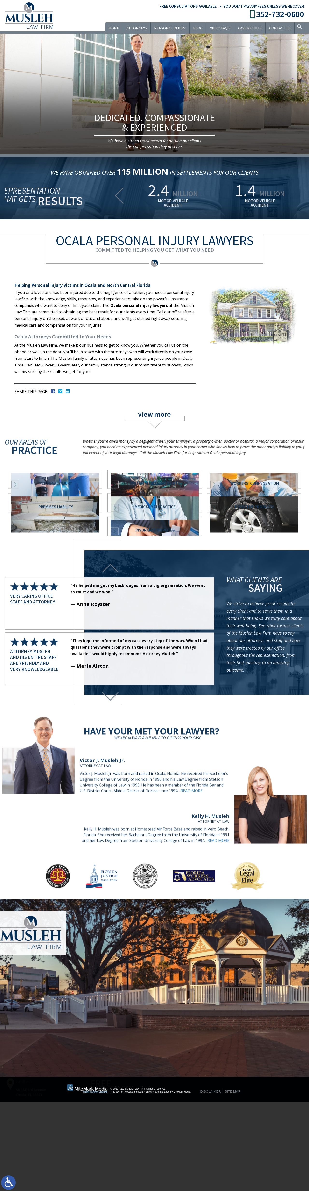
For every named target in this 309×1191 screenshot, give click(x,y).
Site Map (232, 1181)
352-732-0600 (280, 14)
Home (110, 28)
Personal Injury (166, 28)
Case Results (246, 28)
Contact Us (276, 28)
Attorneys (133, 28)
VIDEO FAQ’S (217, 28)
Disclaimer (210, 1181)
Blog (194, 28)
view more (154, 414)
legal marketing (146, 1181)
